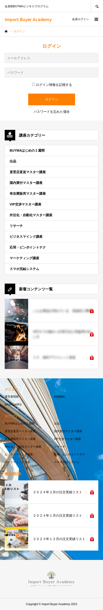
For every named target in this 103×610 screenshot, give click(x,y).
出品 (13, 161)
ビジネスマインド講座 (26, 236)
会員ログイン (80, 19)
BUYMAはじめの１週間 (27, 150)
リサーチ (16, 226)
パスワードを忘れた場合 (52, 111)
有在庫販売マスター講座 (28, 193)
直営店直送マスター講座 (28, 172)
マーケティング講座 (24, 258)
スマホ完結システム (24, 269)
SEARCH (97, 6)
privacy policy (13, 404)
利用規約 (59, 396)
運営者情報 (12, 396)
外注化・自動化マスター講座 (31, 215)
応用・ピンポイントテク (28, 247)
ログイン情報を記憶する (52, 85)
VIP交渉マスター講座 (25, 204)
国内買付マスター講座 (26, 183)
